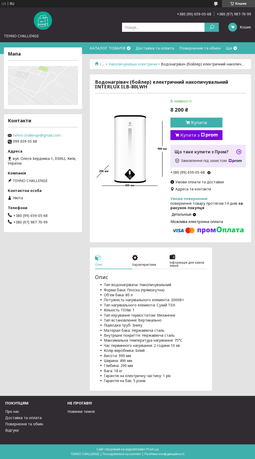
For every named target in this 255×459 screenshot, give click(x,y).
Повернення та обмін (200, 48)
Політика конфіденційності (164, 454)
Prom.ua (152, 449)
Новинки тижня (81, 411)
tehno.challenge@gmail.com (37, 135)
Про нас (12, 411)
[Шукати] (212, 27)
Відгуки (12, 430)
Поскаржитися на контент (122, 454)
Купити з (199, 135)
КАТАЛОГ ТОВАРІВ (107, 48)
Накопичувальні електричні (133, 64)
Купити (199, 122)
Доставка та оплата (155, 48)
